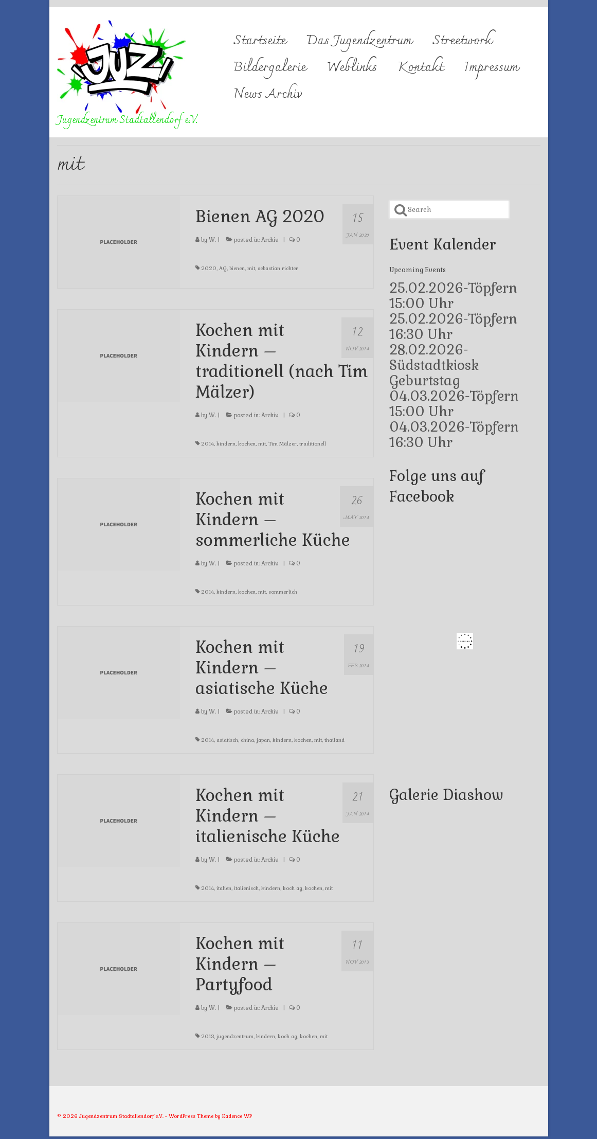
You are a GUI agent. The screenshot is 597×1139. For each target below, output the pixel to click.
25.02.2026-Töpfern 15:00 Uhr (453, 295)
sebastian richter (278, 268)
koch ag (292, 888)
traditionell (312, 443)
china (247, 740)
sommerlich (282, 592)
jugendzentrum (235, 1036)
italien (223, 888)
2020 (208, 268)
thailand (334, 740)
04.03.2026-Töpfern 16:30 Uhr (454, 434)
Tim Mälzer (282, 443)
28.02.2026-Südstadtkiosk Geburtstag (434, 365)
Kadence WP (237, 1116)
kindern (226, 443)
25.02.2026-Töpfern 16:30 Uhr (453, 326)
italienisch (246, 888)
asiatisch (227, 740)
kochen (247, 443)
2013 (207, 1036)
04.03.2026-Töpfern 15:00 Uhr (454, 403)
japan (263, 740)
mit (251, 268)
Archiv (270, 239)
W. (212, 239)
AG (223, 268)
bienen (237, 268)
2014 (207, 443)
